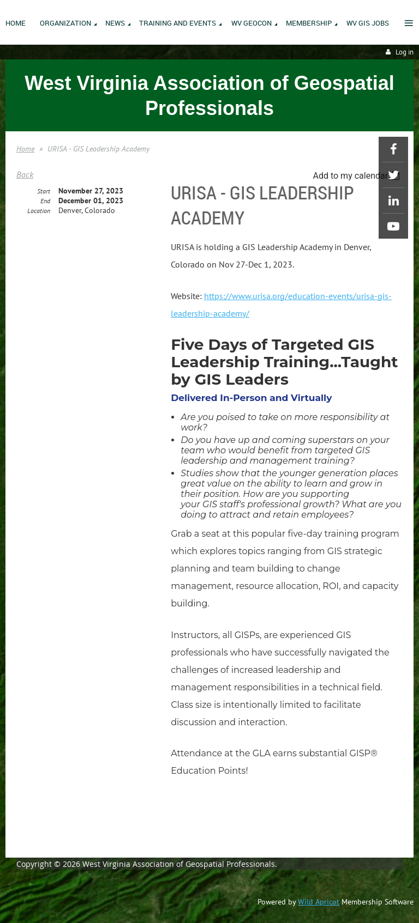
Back (24, 174)
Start (43, 191)
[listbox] (358, 176)
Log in (405, 52)
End (45, 201)
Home (25, 149)
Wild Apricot (318, 902)
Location (38, 211)
